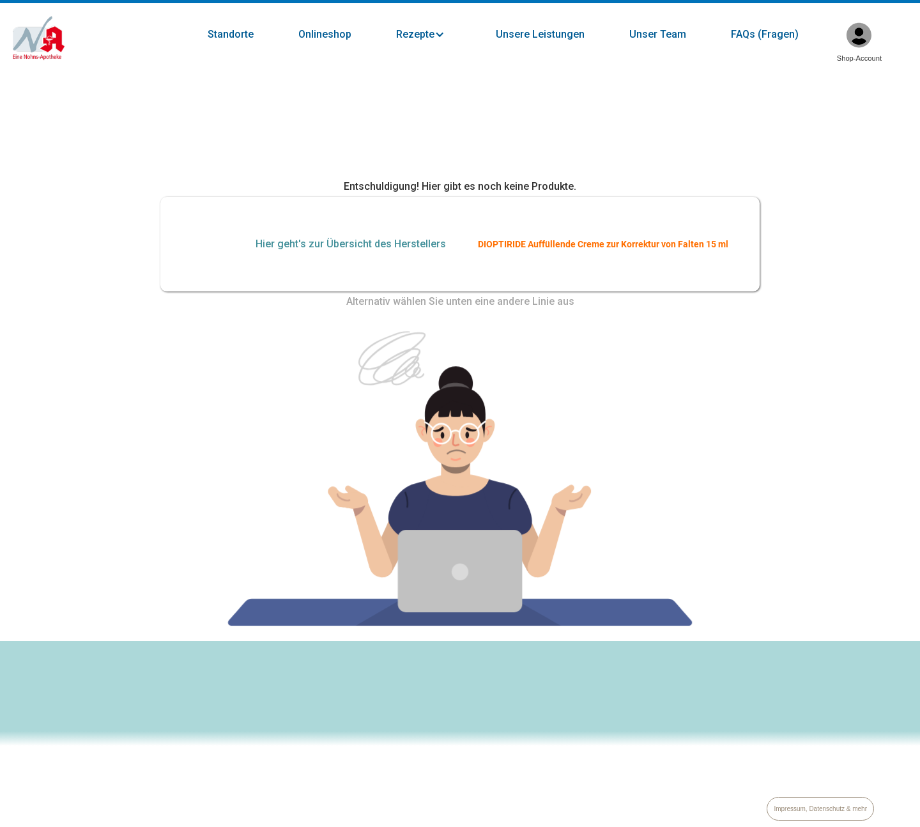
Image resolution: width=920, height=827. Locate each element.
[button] (433, 34)
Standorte (231, 34)
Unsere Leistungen (540, 34)
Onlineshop (324, 34)
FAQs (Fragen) (765, 34)
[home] (39, 38)
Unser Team (657, 34)
